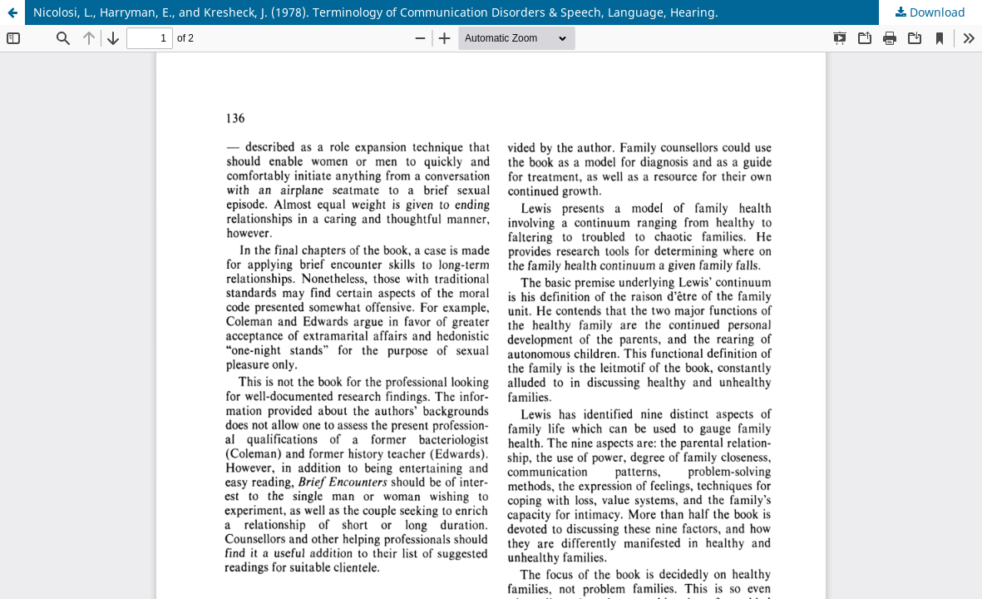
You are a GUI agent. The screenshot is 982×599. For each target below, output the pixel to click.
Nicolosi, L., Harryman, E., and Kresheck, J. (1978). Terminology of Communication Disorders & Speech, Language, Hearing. (375, 12)
